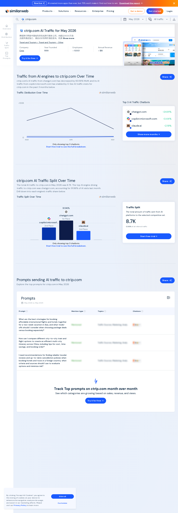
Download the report (130, 3)
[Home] (17, 11)
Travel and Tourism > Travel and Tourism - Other (41, 42)
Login (169, 11)
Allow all (62, 496)
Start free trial (148, 236)
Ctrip (21, 50)
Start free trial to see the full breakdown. (66, 147)
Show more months (149, 134)
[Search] (95, 19)
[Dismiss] (174, 3)
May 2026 (133, 19)
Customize (62, 503)
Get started (155, 11)
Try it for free (30, 58)
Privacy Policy (20, 505)
